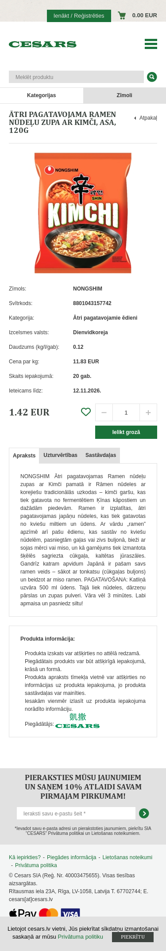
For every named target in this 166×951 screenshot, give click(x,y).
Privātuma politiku (81, 936)
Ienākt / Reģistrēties (79, 15)
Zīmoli (124, 95)
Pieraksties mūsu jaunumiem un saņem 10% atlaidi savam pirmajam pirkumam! (83, 786)
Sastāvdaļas (100, 455)
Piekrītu (133, 937)
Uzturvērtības (60, 455)
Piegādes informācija (71, 857)
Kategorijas (41, 95)
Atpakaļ (148, 118)
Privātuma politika (36, 865)
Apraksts (24, 456)
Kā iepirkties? (25, 857)
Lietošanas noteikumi (127, 857)
